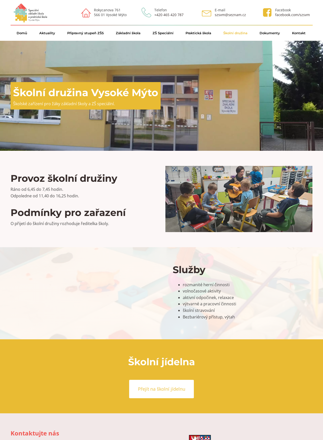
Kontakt (299, 33)
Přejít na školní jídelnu (161, 389)
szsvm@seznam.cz (230, 14)
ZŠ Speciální (163, 33)
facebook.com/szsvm (292, 14)
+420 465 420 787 (169, 14)
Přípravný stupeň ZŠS (85, 33)
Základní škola (128, 33)
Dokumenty (270, 33)
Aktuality (47, 33)
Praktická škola (198, 33)
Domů (22, 33)
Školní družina (235, 33)
